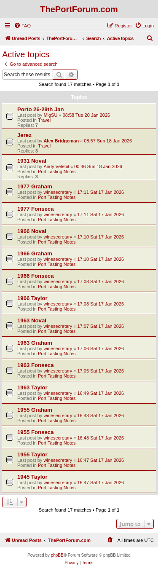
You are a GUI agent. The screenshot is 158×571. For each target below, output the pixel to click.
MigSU (50, 115)
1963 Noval (31, 320)
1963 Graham (34, 343)
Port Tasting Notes (57, 171)
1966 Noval (31, 231)
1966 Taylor (32, 298)
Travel (44, 120)
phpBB (57, 555)
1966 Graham (34, 253)
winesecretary (57, 192)
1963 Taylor (32, 387)
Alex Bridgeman (61, 140)
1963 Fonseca (35, 365)
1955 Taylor (32, 454)
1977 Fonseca (35, 209)
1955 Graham (34, 410)
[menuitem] (22, 26)
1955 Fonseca (35, 432)
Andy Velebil (56, 166)
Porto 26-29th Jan (40, 109)
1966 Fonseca (35, 276)
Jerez (24, 135)
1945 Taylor (32, 477)
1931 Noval (31, 161)
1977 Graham (34, 186)
